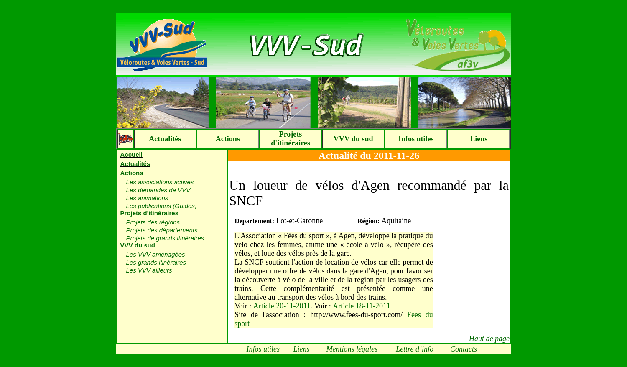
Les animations (147, 197)
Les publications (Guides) (161, 205)
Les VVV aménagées (155, 254)
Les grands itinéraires (156, 262)
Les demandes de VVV (158, 190)
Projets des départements (162, 230)
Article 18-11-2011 (361, 306)
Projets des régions (153, 222)
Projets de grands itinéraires (165, 238)
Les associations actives (160, 182)
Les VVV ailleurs (149, 270)
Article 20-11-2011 (282, 306)
